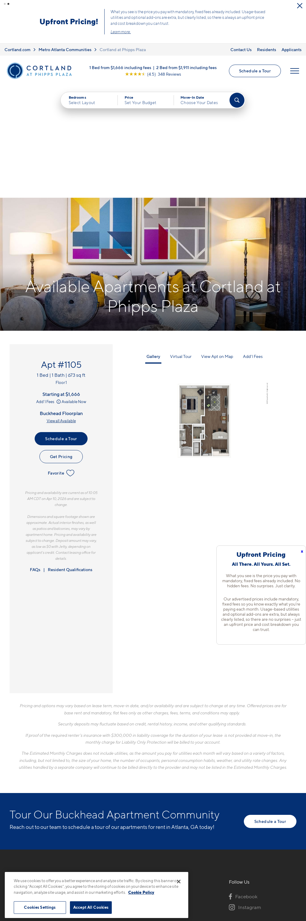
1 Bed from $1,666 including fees (120, 67)
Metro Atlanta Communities (65, 49)
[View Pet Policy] (149, 816)
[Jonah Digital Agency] (282, 867)
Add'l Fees (49, 289)
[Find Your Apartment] (237, 100)
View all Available (61, 309)
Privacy (125, 870)
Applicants (291, 49)
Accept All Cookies (90, 907)
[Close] (178, 881)
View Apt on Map (217, 244)
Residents (266, 49)
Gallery (153, 244)
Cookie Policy (141, 892)
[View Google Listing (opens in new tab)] (153, 74)
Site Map (179, 870)
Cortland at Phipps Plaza (123, 49)
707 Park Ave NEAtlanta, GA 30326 (120, 798)
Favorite (61, 361)
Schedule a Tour (255, 70)
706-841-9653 (115, 784)
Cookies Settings (40, 907)
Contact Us (241, 49)
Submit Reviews (151, 870)
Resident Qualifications (70, 457)
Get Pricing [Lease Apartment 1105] (61, 344)
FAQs (35, 457)
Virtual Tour (181, 244)
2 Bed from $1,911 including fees (186, 67)
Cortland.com (17, 49)
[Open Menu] (294, 71)
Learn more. (121, 31)
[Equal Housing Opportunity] (102, 816)
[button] (5, 4)
